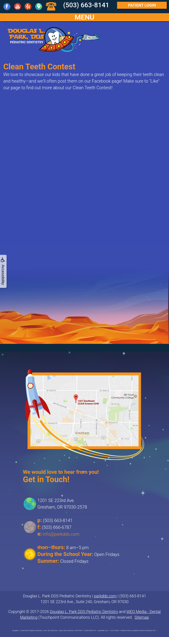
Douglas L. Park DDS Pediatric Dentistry (84, 611)
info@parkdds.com (61, 534)
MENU (84, 17)
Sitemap (141, 617)
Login (142, 5)
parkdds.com (105, 596)
